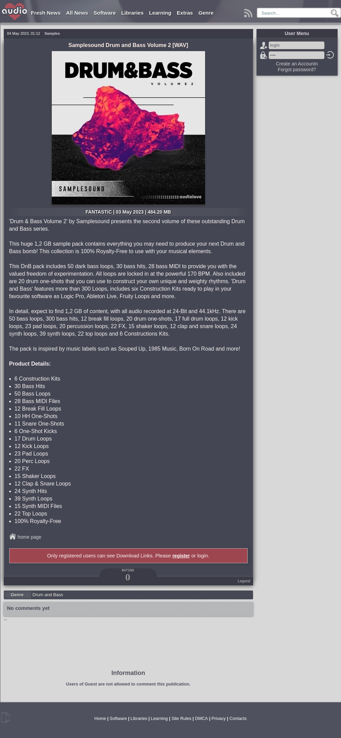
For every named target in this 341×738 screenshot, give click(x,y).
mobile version (5, 717)
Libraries (132, 13)
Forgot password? (263, 55)
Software (105, 13)
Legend (244, 581)
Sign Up (263, 45)
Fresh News (46, 13)
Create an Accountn (297, 63)
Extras (185, 13)
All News (77, 13)
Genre (206, 13)
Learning (160, 13)
